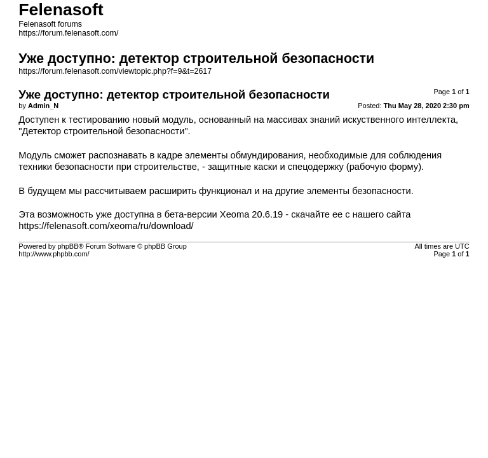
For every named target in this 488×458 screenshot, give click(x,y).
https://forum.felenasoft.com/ (68, 33)
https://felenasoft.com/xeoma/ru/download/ (105, 226)
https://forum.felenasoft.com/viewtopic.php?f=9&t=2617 (115, 71)
